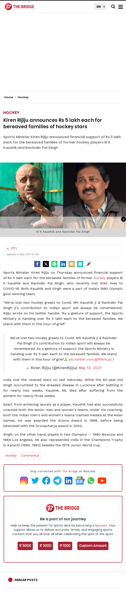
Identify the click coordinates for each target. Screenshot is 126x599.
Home (10, 97)
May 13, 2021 (90, 368)
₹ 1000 (65, 545)
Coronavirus (30, 455)
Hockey (11, 112)
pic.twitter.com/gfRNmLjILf (91, 359)
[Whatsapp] (54, 264)
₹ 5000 (25, 545)
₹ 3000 (45, 545)
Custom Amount (93, 545)
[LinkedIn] (63, 264)
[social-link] (89, 264)
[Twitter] (46, 264)
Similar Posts (26, 580)
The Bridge (70, 471)
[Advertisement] (64, 56)
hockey (99, 278)
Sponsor (101, 525)
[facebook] (37, 264)
